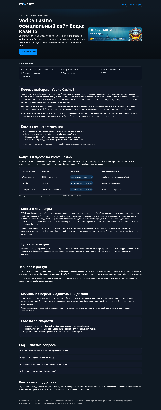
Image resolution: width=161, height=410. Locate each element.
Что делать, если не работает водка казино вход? (45, 364)
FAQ (104, 73)
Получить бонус (28, 51)
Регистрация (135, 4)
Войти (123, 4)
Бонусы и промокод (71, 69)
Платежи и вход (70, 73)
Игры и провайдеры (111, 69)
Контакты (27, 77)
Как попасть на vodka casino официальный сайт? (45, 351)
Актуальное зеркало (31, 73)
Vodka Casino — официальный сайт (38, 69)
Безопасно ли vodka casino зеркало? (39, 371)
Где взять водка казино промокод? (38, 357)
